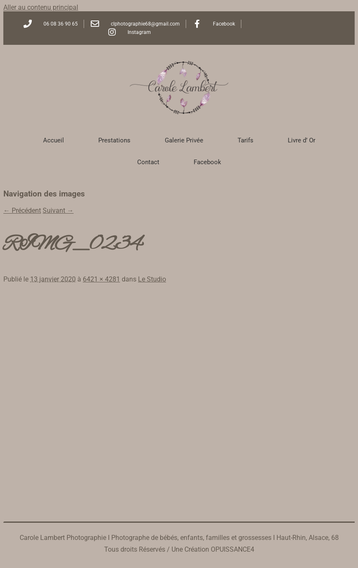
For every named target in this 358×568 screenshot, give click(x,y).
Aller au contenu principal (40, 7)
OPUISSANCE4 (232, 549)
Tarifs (245, 140)
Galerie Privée (184, 140)
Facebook (207, 162)
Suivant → (58, 210)
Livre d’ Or (301, 140)
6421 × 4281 (101, 279)
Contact (148, 162)
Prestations (114, 140)
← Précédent (22, 210)
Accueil (53, 140)
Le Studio (152, 279)
